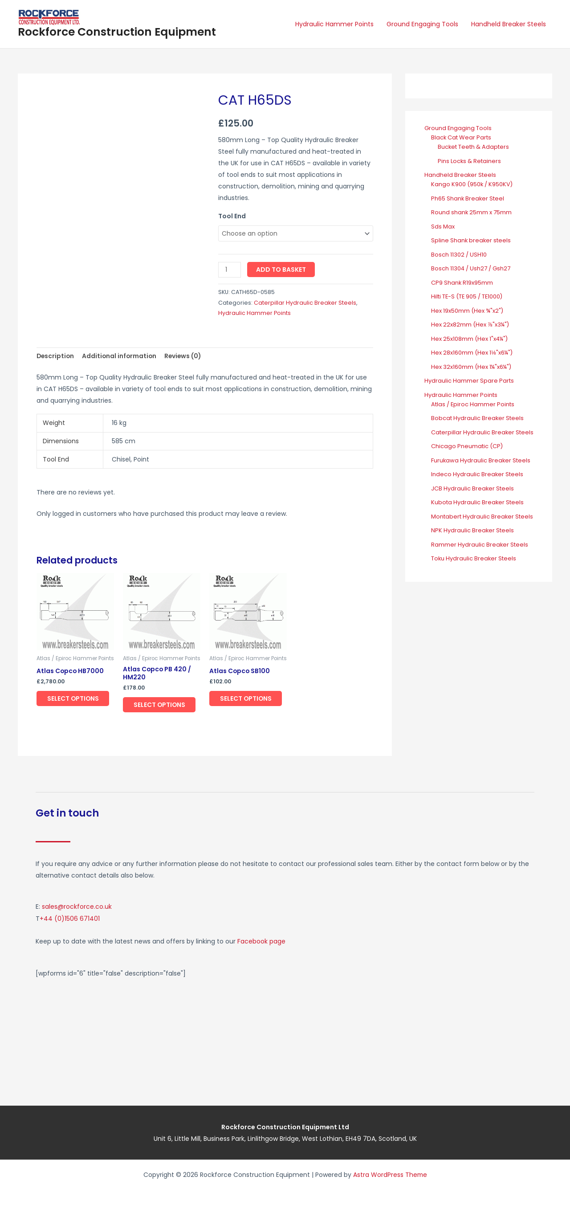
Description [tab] (56, 356)
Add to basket (281, 269)
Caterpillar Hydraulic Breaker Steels (305, 302)
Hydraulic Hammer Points (335, 24)
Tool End (232, 216)
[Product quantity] (229, 270)
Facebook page (261, 941)
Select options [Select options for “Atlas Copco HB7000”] (74, 698)
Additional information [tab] (121, 356)
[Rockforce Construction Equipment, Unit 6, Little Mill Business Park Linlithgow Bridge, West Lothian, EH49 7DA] (411, 1034)
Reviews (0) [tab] (186, 356)
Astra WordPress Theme (390, 1174)
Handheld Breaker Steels (508, 24)
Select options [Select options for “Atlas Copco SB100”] (246, 698)
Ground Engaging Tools (423, 24)
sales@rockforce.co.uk (77, 907)
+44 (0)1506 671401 (70, 919)
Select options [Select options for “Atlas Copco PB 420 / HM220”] (160, 705)
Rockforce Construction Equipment (117, 32)
